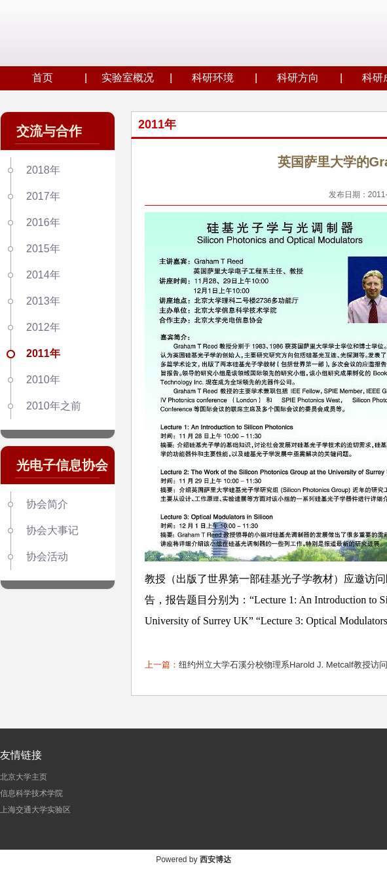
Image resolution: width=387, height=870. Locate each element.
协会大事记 (52, 530)
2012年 (43, 327)
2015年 (43, 248)
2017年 (43, 196)
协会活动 (47, 556)
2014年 (43, 274)
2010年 (43, 379)
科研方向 (298, 77)
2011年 (43, 353)
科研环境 (213, 77)
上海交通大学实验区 (35, 809)
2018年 (43, 170)
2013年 (43, 301)
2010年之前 (53, 405)
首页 (42, 77)
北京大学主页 (23, 777)
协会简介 (47, 504)
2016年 (43, 222)
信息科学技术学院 (31, 793)
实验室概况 (127, 77)
